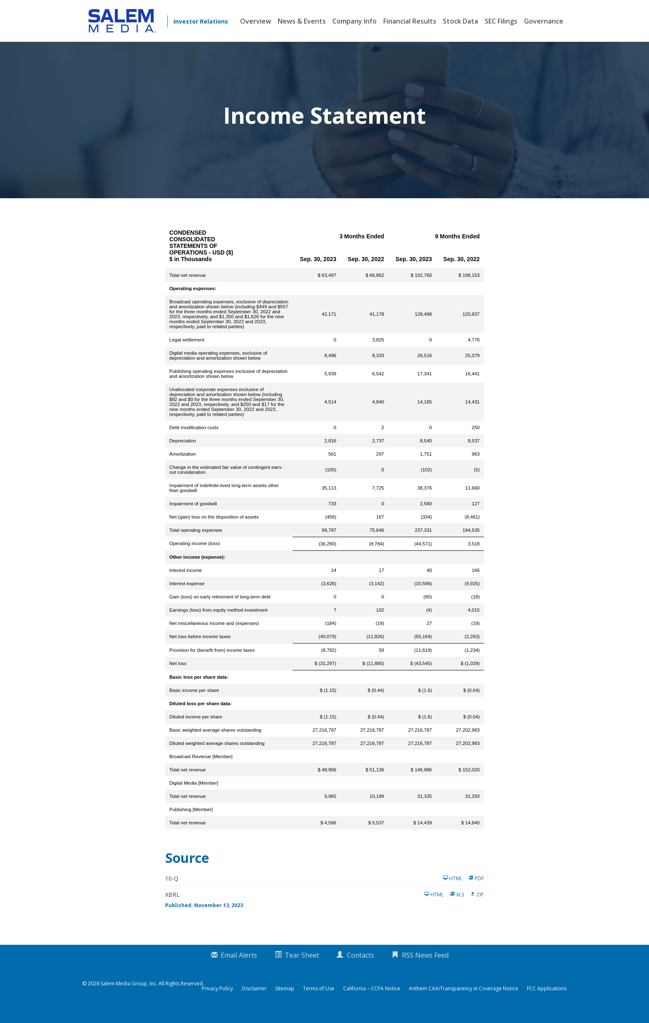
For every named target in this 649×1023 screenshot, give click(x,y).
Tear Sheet (302, 964)
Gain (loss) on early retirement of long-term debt (220, 605)
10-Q (171, 887)
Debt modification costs (194, 436)
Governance (543, 21)
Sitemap (284, 997)
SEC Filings (501, 21)
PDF (476, 887)
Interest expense (186, 592)
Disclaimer (254, 997)
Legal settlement (186, 348)
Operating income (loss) (194, 552)
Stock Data (460, 21)
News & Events (302, 21)
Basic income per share (194, 699)
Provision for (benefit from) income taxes (212, 659)
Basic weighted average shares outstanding (215, 739)
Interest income (185, 579)
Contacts (360, 964)
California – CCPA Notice (371, 997)
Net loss (178, 672)
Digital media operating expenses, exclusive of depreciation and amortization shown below (218, 365)
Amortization (182, 463)
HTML (452, 887)
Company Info (354, 21)
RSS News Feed (425, 964)
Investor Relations (200, 21)
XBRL (172, 904)
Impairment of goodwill (193, 512)
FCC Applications (547, 997)
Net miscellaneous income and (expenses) (214, 632)
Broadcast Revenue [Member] (201, 765)
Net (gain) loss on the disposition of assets (214, 526)
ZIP (477, 903)
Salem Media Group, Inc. (129, 992)
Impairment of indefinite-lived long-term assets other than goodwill (224, 497)
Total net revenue (187, 284)
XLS (457, 903)
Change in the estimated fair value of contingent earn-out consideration (226, 479)
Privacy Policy (217, 997)
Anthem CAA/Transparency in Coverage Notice (463, 997)
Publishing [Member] (191, 818)
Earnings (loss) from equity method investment (218, 619)
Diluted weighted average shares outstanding (216, 752)
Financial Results (409, 21)
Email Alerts (239, 964)
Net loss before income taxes (200, 645)
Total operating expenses (195, 539)
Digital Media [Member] (193, 792)
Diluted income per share (195, 725)
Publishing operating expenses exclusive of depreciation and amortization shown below (228, 383)
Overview (255, 21)
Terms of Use (318, 997)
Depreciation (182, 449)
